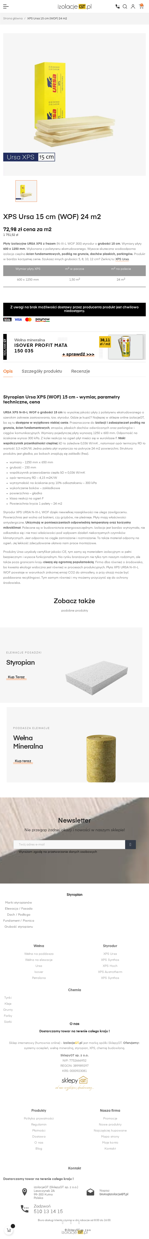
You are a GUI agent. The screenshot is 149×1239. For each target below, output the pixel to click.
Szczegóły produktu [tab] (42, 371)
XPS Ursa (122, 259)
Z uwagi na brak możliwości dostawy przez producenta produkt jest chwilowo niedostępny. (74, 309)
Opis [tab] (8, 371)
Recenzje (80, 371)
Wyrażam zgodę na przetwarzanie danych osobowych (55, 851)
